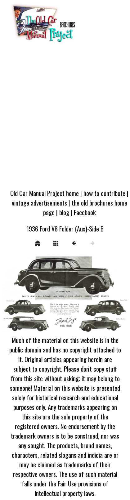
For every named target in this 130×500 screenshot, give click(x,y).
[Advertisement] (64, 117)
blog (64, 212)
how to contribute (104, 193)
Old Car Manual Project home (44, 193)
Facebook (85, 212)
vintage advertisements (39, 202)
